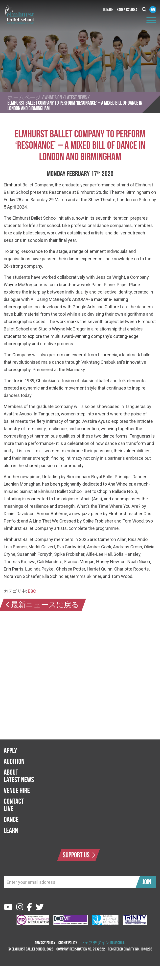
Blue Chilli (117, 942)
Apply (10, 750)
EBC (32, 591)
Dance (11, 819)
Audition (14, 761)
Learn (11, 830)
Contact (14, 801)
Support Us (79, 855)
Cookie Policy (67, 942)
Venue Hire (17, 790)
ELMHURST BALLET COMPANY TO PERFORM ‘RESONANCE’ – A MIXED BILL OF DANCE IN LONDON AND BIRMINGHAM (74, 105)
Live (8, 808)
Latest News (76, 97)
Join (146, 882)
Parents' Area (127, 9)
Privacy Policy (45, 942)
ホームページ (24, 97)
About (11, 772)
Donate (108, 9)
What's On (53, 97)
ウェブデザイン (95, 942)
